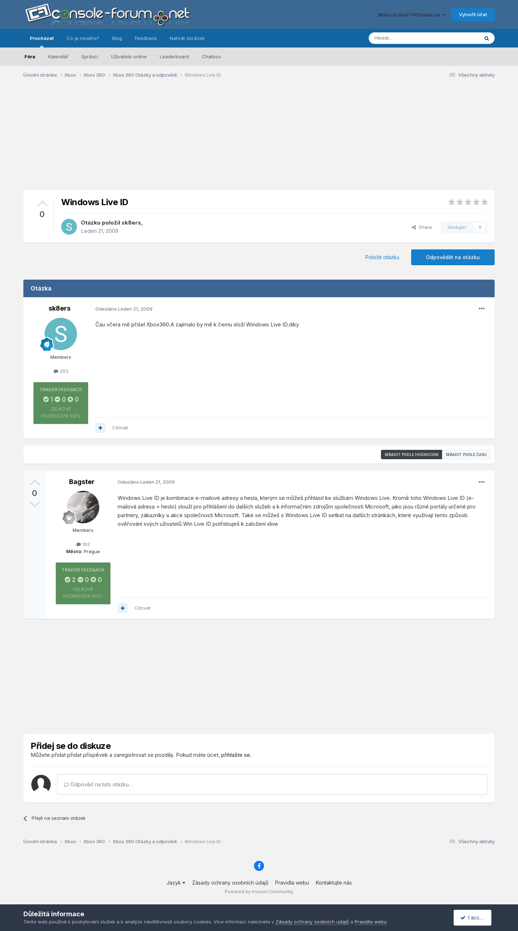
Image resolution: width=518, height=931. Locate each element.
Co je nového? (83, 38)
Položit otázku (382, 257)
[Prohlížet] (406, 38)
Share (422, 227)
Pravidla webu (292, 883)
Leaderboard (174, 56)
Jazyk (176, 883)
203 (61, 371)
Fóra (29, 56)
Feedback (146, 38)
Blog (117, 38)
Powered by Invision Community (259, 891)
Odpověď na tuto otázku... (98, 784)
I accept (473, 917)
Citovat (120, 427)
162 (83, 544)
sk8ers (131, 222)
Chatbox (211, 56)
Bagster (82, 481)
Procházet (42, 41)
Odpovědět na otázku (453, 257)
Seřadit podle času (466, 454)
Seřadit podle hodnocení (412, 454)
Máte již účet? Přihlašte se (411, 15)
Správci (89, 56)
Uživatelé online (129, 56)
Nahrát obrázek (187, 38)
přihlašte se (235, 754)
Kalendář (58, 56)
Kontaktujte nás (334, 883)
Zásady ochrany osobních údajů (230, 883)
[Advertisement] (259, 139)
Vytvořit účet (473, 14)
